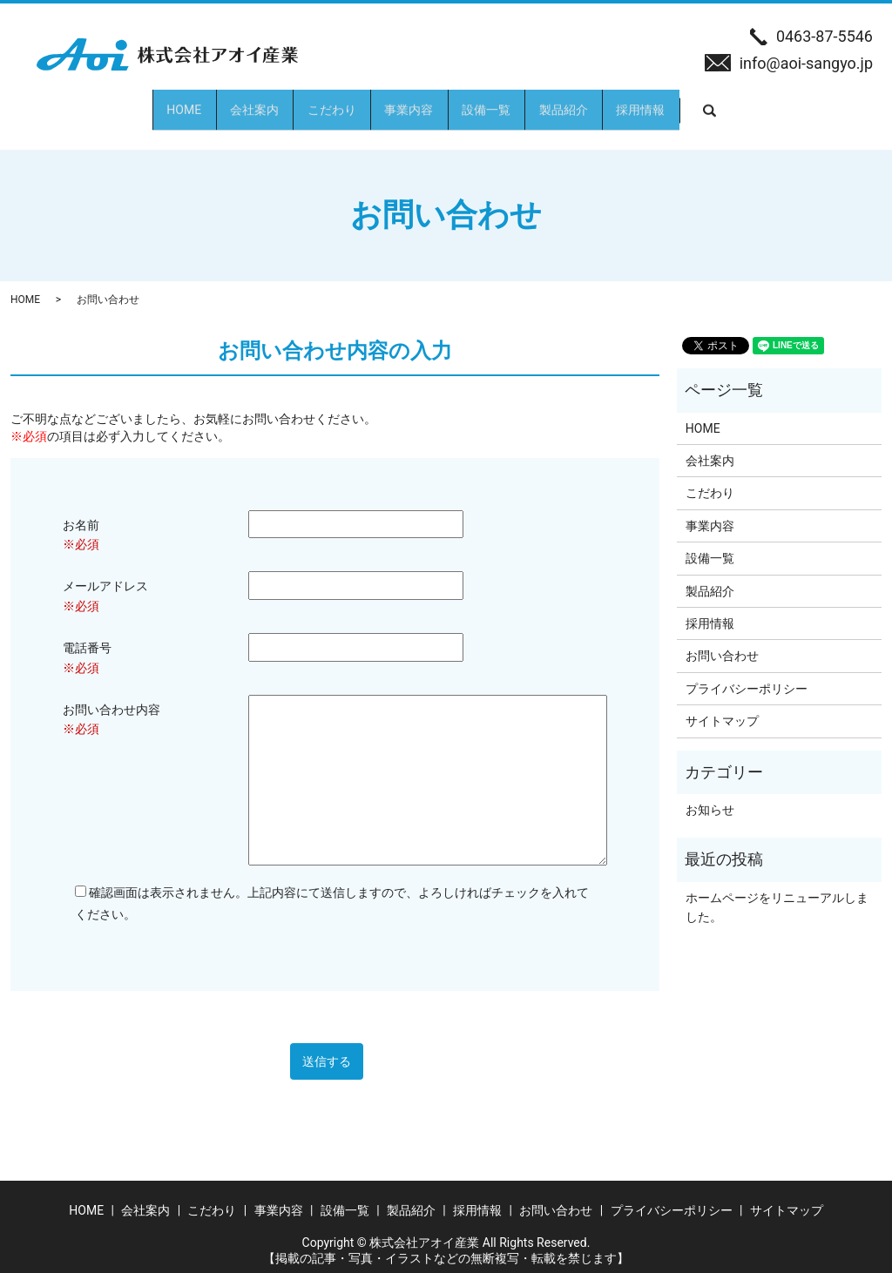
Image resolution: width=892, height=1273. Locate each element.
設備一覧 (518, 102)
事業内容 (408, 102)
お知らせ (710, 794)
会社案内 (189, 102)
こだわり (298, 102)
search (838, 103)
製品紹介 (628, 102)
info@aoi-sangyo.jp (806, 63)
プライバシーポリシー (747, 673)
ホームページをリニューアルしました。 (777, 891)
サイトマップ (722, 706)
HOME (86, 102)
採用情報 (737, 102)
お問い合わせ (722, 641)
